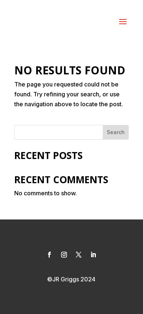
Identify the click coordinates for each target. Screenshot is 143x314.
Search (116, 132)
